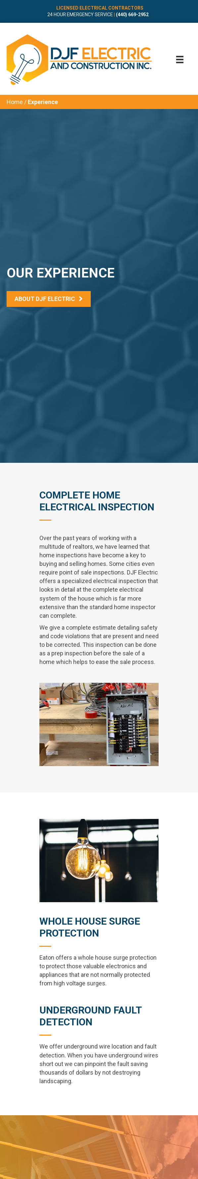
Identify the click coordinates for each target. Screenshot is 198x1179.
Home (15, 101)
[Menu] (179, 59)
